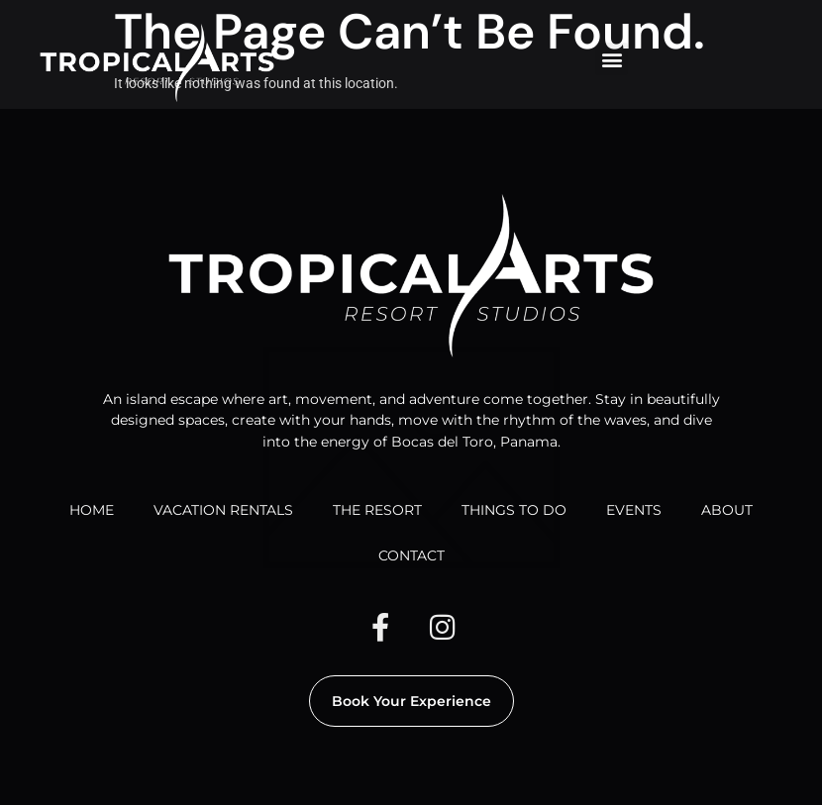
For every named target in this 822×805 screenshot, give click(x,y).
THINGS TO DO (514, 510)
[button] (611, 59)
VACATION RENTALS (223, 510)
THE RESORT (377, 510)
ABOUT (727, 510)
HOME (91, 510)
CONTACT (411, 555)
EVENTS (634, 510)
